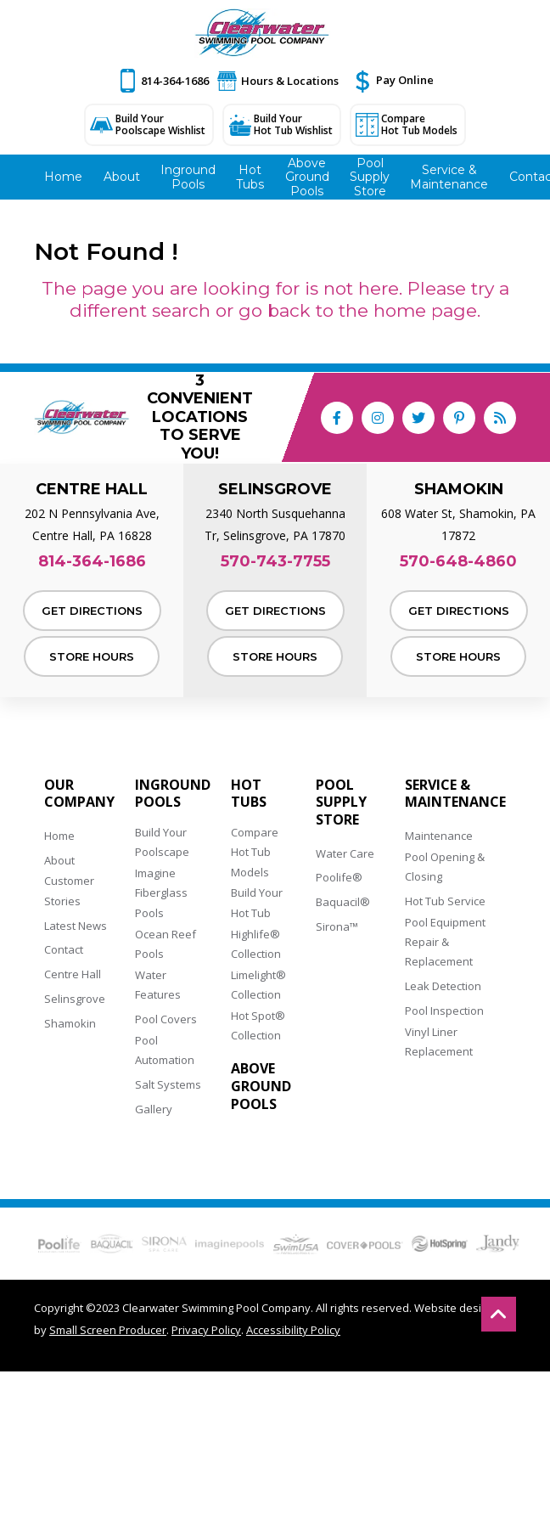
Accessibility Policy (293, 1329)
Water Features (158, 984)
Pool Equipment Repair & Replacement (445, 942)
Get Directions (92, 610)
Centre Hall (72, 974)
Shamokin (70, 1023)
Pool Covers (166, 1019)
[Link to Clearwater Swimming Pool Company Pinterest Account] (459, 418)
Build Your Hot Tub (257, 902)
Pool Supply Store (341, 802)
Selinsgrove (74, 998)
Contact (63, 949)
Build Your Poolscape (162, 842)
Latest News (75, 925)
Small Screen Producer (107, 1329)
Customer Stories (69, 890)
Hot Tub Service (445, 901)
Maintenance (439, 835)
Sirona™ (337, 926)
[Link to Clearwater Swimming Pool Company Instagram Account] (378, 418)
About (59, 860)
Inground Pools (172, 794)
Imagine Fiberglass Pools (161, 893)
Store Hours (91, 656)
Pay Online (405, 79)
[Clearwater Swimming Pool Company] (262, 33)
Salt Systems (168, 1084)
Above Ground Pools (261, 1086)
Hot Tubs (249, 794)
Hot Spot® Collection (258, 1025)
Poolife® (339, 877)
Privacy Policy (206, 1329)
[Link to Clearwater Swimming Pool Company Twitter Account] (418, 418)
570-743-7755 (275, 562)
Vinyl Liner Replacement (439, 1041)
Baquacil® (343, 901)
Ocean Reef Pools (165, 943)
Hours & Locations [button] (290, 80)
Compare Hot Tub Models (419, 124)
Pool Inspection (444, 1010)
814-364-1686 (175, 80)
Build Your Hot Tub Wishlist (293, 124)
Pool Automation (164, 1050)
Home (59, 835)
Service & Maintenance (455, 794)
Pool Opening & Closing (445, 866)
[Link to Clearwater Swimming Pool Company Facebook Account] (337, 418)
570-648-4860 (458, 562)
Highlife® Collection (256, 943)
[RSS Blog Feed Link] (500, 418)
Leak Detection (443, 986)
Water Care (345, 853)
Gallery (153, 1109)
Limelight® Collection (258, 984)
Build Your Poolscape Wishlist (160, 124)
